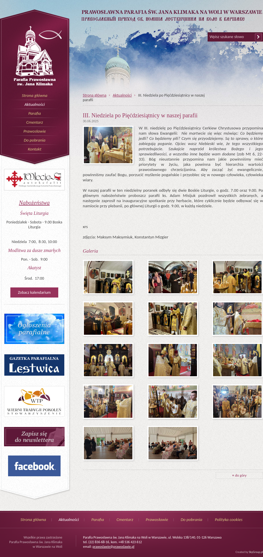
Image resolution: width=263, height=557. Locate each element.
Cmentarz (34, 122)
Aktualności (35, 104)
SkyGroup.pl (256, 552)
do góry (239, 475)
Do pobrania (34, 140)
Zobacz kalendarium (34, 292)
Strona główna (35, 95)
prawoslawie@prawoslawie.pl (113, 547)
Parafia (34, 113)
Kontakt (34, 149)
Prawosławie (34, 131)
